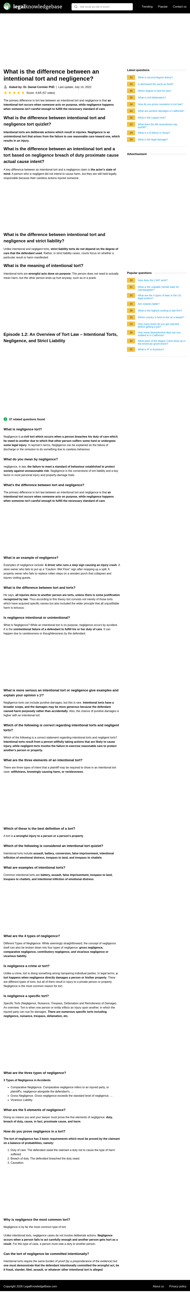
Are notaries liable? (148, 303)
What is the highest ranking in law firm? (160, 310)
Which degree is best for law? (154, 90)
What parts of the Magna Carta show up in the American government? (161, 342)
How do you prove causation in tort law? (160, 104)
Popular (163, 6)
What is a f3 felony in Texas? (154, 132)
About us (158, 1286)
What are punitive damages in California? (161, 111)
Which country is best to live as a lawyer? (161, 317)
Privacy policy (177, 1286)
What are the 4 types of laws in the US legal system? (159, 297)
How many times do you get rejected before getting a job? (158, 325)
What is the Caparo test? (152, 117)
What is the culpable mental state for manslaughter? (158, 288)
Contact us (179, 6)
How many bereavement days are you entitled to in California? (159, 334)
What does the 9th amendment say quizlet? (157, 126)
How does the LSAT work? (153, 280)
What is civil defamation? (152, 97)
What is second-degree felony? (155, 77)
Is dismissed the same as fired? (155, 84)
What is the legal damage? (153, 139)
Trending (147, 6)
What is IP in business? (151, 349)
